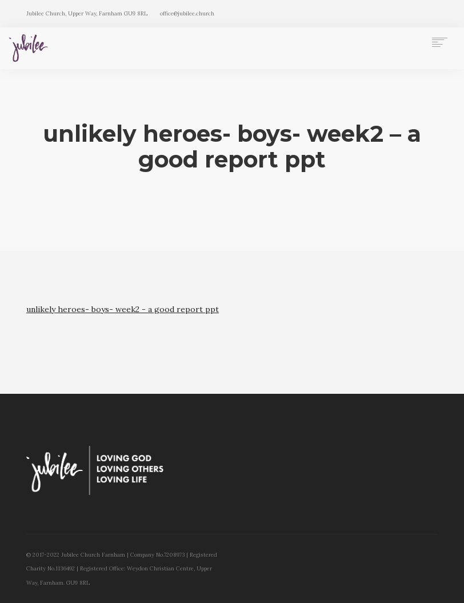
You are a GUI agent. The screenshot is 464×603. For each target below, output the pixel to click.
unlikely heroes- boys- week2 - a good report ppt (122, 309)
